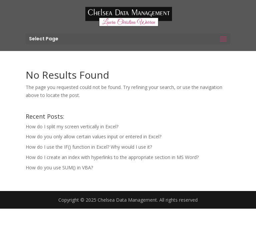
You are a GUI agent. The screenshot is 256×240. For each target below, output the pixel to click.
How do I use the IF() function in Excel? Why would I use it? (89, 147)
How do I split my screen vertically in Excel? (72, 126)
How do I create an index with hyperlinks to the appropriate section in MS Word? (112, 157)
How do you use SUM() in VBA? (59, 167)
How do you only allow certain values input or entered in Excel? (93, 136)
